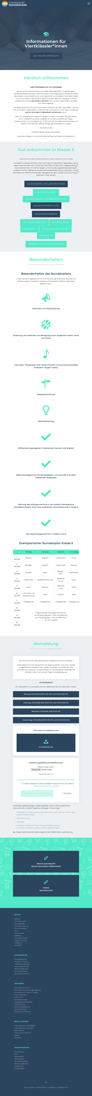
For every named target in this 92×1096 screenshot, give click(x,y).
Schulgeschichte (20, 938)
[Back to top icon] (46, 1082)
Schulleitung (19, 1052)
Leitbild (17, 919)
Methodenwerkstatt (22, 964)
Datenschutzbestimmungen (45, 786)
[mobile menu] (89, 4)
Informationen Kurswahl (23, 1028)
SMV (16, 931)
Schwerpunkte (20, 921)
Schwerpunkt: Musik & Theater (26, 992)
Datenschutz (63, 1087)
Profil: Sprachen (20, 995)
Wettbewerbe (19, 1004)
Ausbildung (18, 1066)
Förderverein (19, 933)
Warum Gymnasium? (22, 1033)
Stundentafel (19, 924)
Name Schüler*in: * (46, 777)
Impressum (51, 1087)
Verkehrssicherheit (21, 966)
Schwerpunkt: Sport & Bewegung (27, 990)
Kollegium (18, 943)
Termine (17, 1038)
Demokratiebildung (22, 1007)
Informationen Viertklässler (24, 1026)
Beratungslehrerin (21, 969)
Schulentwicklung (21, 926)
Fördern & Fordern (21, 962)
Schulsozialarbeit (21, 971)
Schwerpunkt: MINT (22, 988)
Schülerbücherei (20, 1000)
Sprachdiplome (20, 1009)
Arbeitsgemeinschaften (23, 1002)
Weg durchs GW (20, 940)
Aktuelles (17, 945)
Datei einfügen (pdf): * (46, 768)
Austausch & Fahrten (22, 1012)
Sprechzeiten (19, 1068)
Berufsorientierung (21, 974)
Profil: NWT (18, 997)
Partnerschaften (20, 928)
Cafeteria (17, 936)
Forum (17, 1035)
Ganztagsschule (20, 959)
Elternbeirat (19, 1030)
